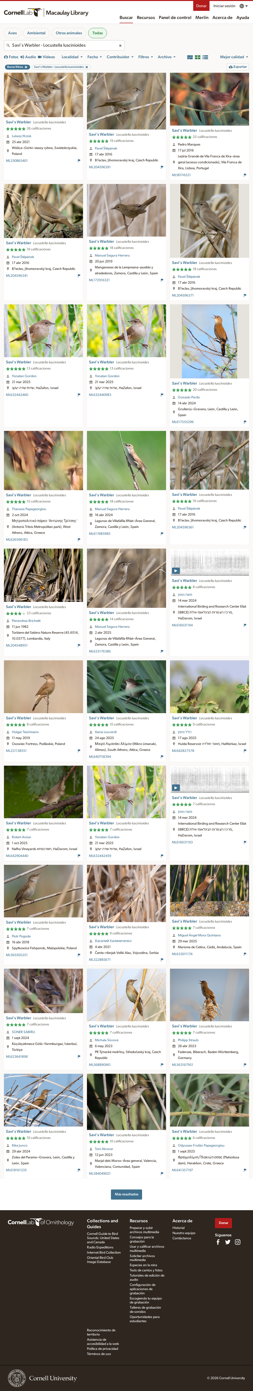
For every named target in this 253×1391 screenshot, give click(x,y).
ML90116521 (181, 175)
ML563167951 (182, 1065)
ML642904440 (17, 856)
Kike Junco (19, 1145)
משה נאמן (185, 594)
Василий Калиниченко (113, 941)
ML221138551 (16, 751)
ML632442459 (100, 856)
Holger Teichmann (25, 732)
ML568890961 (100, 1065)
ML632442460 (17, 395)
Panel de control (175, 18)
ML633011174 (182, 954)
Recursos (146, 18)
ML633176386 (100, 651)
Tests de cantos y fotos (146, 1270)
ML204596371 (183, 295)
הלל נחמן (184, 732)
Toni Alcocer (104, 1149)
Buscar (126, 18)
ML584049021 (100, 1173)
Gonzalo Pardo (189, 397)
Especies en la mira (143, 1265)
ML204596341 (17, 276)
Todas (97, 33)
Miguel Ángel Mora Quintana (199, 935)
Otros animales (69, 33)
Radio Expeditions (100, 1247)
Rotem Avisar (21, 837)
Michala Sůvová (106, 1040)
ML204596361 (183, 527)
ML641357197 (182, 1170)
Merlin (202, 18)
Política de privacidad (102, 1349)
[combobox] (64, 45)
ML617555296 (183, 422)
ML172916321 (99, 280)
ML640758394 (100, 757)
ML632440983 (100, 395)
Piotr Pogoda (21, 936)
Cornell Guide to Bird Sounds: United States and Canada (103, 1238)
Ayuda (242, 18)
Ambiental (36, 33)
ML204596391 (100, 167)
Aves (12, 33)
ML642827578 (183, 751)
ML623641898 (17, 1056)
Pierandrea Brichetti (26, 621)
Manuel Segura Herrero (112, 255)
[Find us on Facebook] (218, 1242)
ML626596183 (17, 539)
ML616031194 (182, 625)
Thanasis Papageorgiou (29, 509)
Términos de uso (99, 1354)
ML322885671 (100, 960)
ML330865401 (17, 161)
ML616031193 (182, 842)
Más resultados (126, 1194)
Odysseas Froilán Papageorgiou (201, 1145)
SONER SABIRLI (23, 1032)
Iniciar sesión (224, 6)
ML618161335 (16, 1170)
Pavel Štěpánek (106, 148)
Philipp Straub (188, 1040)
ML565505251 (17, 955)
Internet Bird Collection (104, 1252)
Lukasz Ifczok (21, 136)
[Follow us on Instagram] (238, 1242)
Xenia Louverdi (106, 732)
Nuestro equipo (183, 1233)
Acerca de (222, 18)
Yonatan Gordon (24, 376)
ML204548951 (17, 645)
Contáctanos (181, 1238)
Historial (178, 1228)
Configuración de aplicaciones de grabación (142, 1289)
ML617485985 (99, 534)
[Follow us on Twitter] (228, 1242)
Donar (201, 6)
